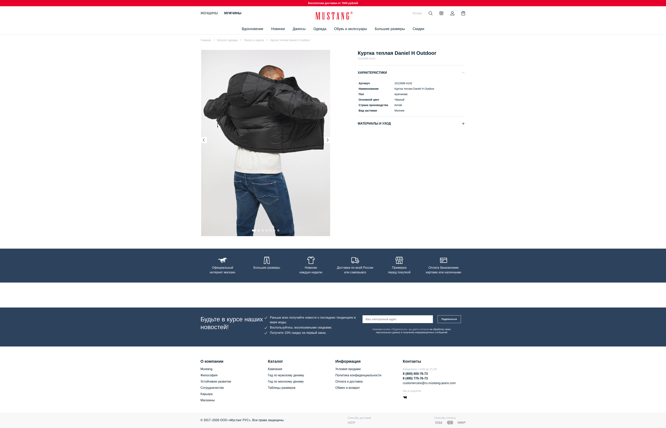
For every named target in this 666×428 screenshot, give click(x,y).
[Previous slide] (204, 140)
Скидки (418, 29)
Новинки (278, 29)
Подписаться (449, 319)
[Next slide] (328, 140)
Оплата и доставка (349, 381)
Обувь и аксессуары (350, 29)
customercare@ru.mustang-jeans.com (429, 383)
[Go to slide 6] (274, 230)
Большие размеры (390, 29)
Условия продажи (348, 369)
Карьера (207, 394)
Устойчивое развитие (216, 381)
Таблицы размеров (281, 387)
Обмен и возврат (347, 387)
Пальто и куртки (254, 40)
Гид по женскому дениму (286, 381)
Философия (209, 375)
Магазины (208, 400)
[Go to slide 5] (271, 230)
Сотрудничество (212, 387)
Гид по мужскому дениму (286, 375)
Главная (206, 40)
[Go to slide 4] (267, 230)
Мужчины (232, 13)
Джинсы (299, 29)
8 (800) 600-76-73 (415, 373)
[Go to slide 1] (254, 230)
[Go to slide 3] (263, 230)
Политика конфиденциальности (358, 375)
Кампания (275, 369)
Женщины (209, 13)
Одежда (319, 29)
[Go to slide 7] (278, 230)
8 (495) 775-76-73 (415, 378)
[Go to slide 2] (259, 230)
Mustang (206, 369)
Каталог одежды (227, 40)
